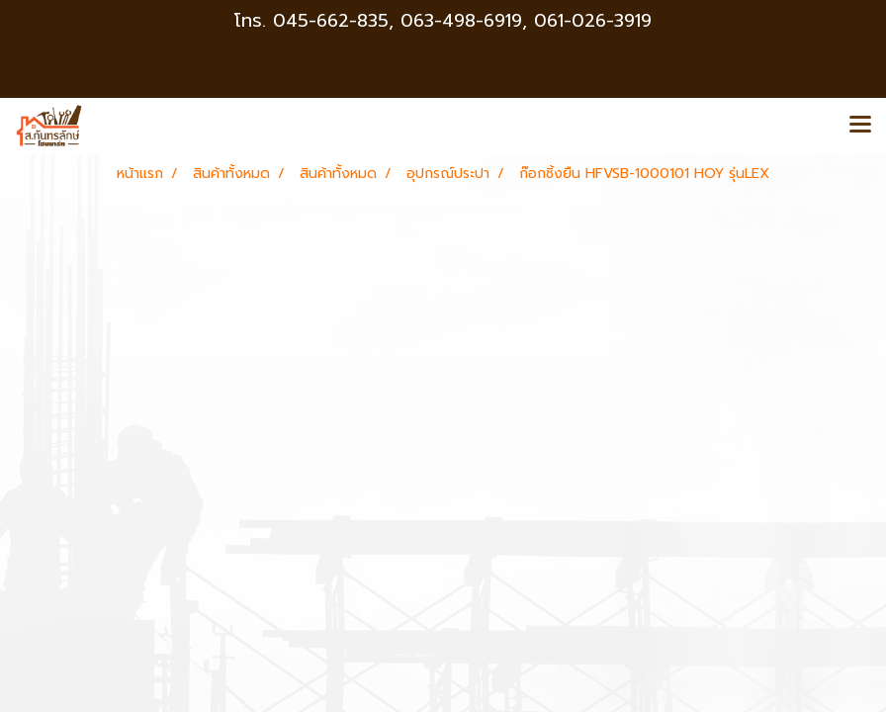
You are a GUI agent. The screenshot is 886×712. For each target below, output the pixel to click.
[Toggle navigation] (860, 125)
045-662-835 (331, 21)
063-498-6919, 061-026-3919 (526, 21)
